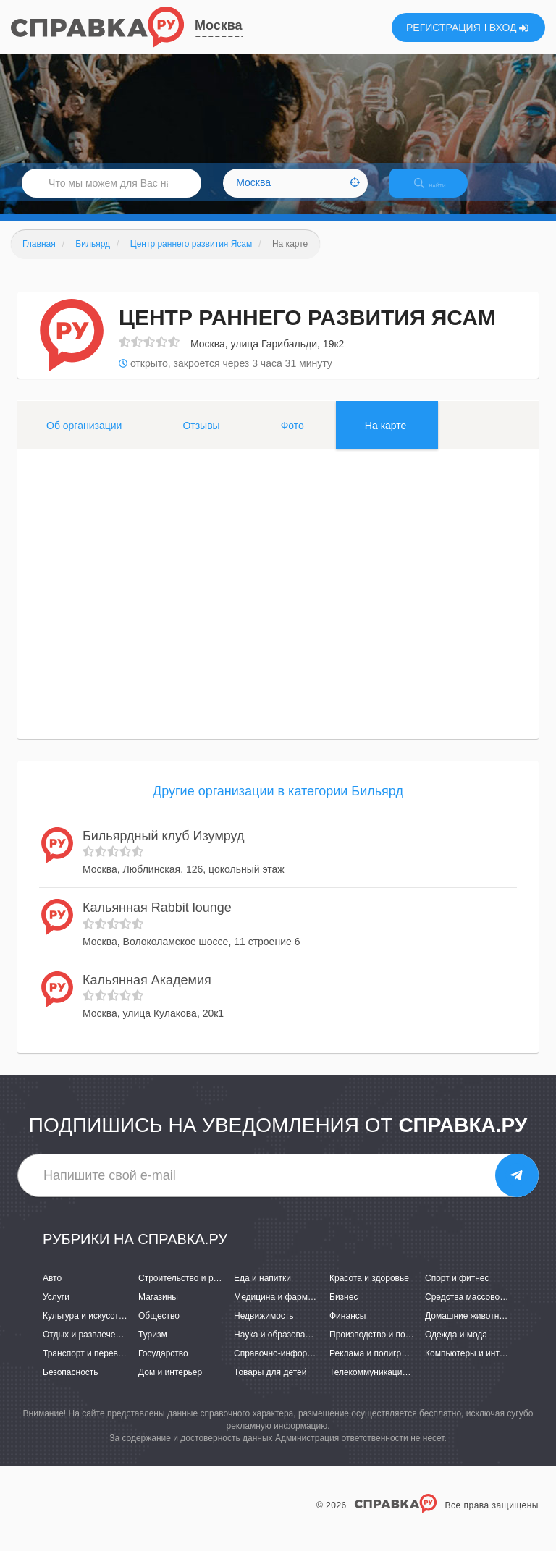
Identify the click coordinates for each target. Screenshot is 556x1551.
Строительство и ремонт (187, 1290)
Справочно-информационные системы (312, 1366)
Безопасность (70, 1385)
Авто (52, 1290)
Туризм (152, 1347)
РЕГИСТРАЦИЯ (443, 27)
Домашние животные (467, 1328)
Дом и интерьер (170, 1385)
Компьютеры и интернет (474, 1366)
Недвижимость (264, 1328)
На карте (386, 438)
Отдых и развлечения (86, 1347)
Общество (159, 1328)
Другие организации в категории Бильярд (278, 803)
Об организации (84, 438)
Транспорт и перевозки (89, 1366)
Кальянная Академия (147, 992)
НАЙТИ (440, 191)
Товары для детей (270, 1385)
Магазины (158, 1309)
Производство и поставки (380, 1347)
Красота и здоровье (369, 1290)
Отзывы (200, 438)
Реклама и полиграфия (376, 1366)
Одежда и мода (456, 1347)
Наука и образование (276, 1347)
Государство (163, 1366)
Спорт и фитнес (457, 1290)
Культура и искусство (85, 1328)
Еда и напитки (262, 1290)
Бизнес (343, 1309)
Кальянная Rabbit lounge (157, 920)
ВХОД (509, 27)
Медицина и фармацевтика (289, 1309)
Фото (292, 438)
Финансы (347, 1328)
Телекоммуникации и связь (384, 1385)
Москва (219, 25)
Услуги (56, 1309)
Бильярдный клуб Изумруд (164, 848)
